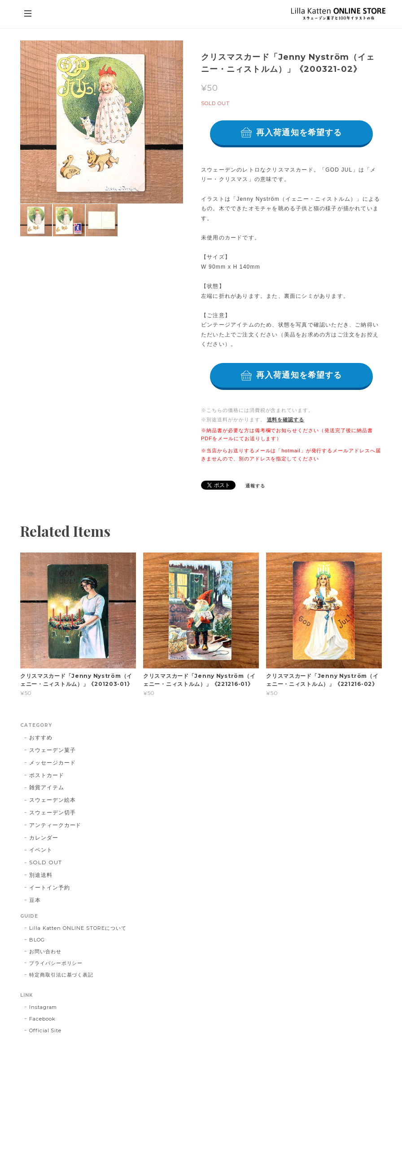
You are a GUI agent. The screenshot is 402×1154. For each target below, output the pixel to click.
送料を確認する (286, 419)
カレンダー (43, 837)
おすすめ (40, 737)
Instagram (43, 1007)
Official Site (45, 1030)
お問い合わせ (45, 951)
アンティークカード (55, 825)
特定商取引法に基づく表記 (61, 975)
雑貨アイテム (46, 787)
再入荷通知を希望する (299, 132)
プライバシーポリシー (56, 963)
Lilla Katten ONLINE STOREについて (78, 928)
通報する (255, 486)
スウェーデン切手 (52, 812)
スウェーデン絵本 (52, 799)
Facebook (42, 1019)
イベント (40, 849)
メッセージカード (52, 762)
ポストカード (46, 775)
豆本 (35, 900)
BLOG (37, 940)
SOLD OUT (45, 862)
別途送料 (40, 874)
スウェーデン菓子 (52, 750)
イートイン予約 (49, 887)
